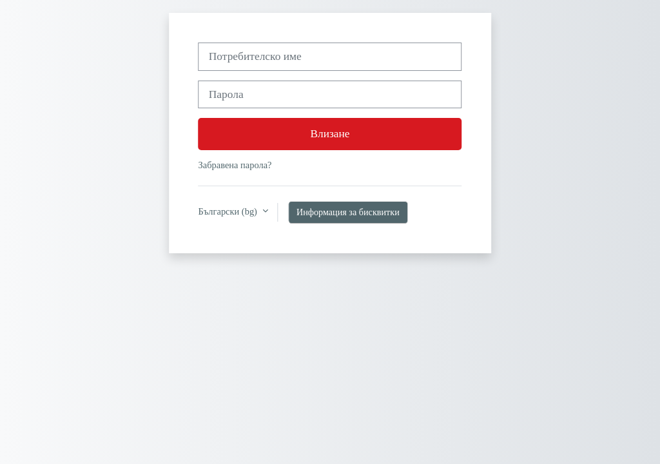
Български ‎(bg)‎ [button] (229, 211)
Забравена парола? (235, 165)
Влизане (330, 134)
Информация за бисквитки (348, 212)
